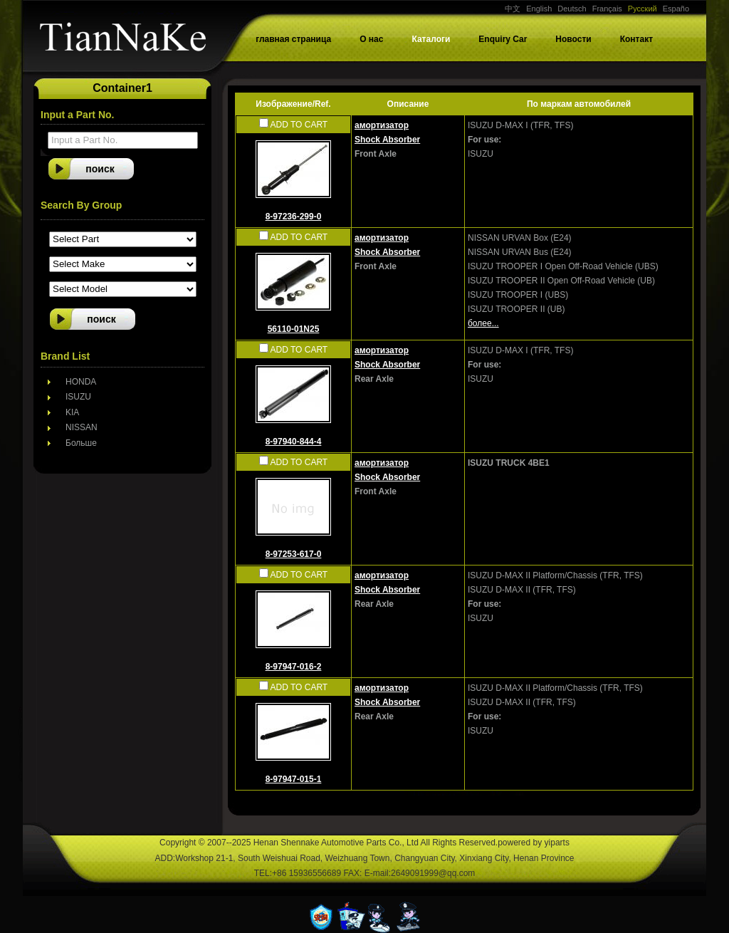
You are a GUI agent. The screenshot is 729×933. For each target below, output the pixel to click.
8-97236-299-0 (294, 216)
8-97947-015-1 (294, 779)
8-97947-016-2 (294, 667)
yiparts (557, 843)
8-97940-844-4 (294, 442)
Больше (81, 443)
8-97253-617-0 (294, 554)
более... (483, 323)
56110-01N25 (294, 329)
